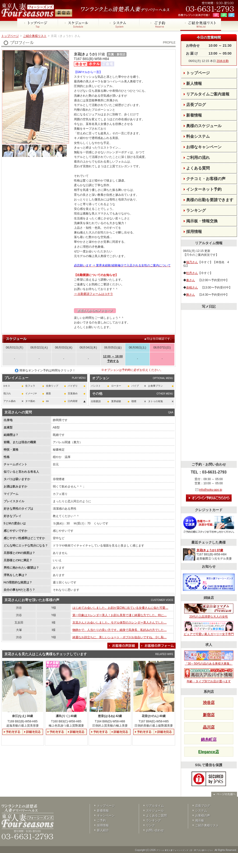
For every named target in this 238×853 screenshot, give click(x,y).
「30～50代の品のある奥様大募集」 (208, 658)
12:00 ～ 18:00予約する (113, 359)
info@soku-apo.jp (210, 489)
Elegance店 (208, 752)
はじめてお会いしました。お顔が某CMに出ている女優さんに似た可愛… (120, 607)
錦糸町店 (209, 739)
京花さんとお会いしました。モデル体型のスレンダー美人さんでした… (119, 622)
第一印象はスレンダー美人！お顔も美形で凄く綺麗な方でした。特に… (119, 615)
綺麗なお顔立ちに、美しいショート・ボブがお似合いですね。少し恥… (119, 637)
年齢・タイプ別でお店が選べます (208, 675)
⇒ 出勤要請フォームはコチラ (93, 294)
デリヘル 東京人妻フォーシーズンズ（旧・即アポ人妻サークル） (185, 850)
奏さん (190, 280)
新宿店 (209, 715)
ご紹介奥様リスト (35, 36)
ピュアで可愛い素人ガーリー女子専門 (209, 628)
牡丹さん (192, 273)
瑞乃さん (192, 262)
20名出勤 (223, 61)
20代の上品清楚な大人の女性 (208, 611)
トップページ (10, 36)
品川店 (209, 727)
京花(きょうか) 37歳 (209, 550)
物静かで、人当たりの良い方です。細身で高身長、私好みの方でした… (119, 630)
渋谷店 (209, 703)
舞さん (190, 294)
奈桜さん (192, 287)
